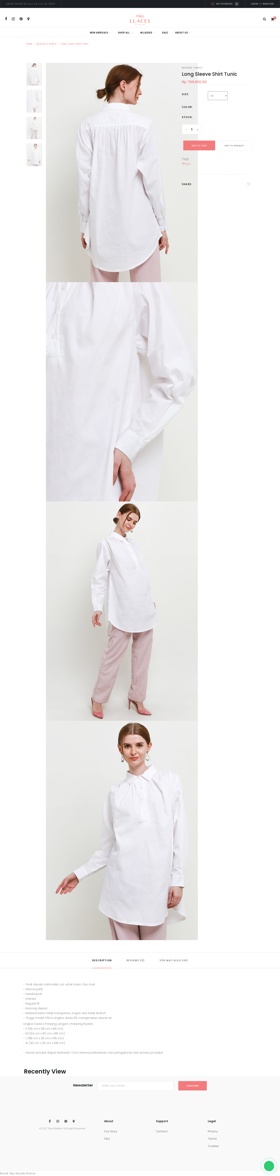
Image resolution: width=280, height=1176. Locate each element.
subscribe (192, 1085)
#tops (186, 164)
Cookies (213, 1146)
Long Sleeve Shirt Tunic (75, 43)
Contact (162, 1131)
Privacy (213, 1131)
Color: (187, 107)
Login (254, 3)
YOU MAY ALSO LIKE (174, 960)
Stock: (187, 117)
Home (29, 43)
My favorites (225, 3)
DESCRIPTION (102, 960)
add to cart (199, 145)
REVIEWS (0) (135, 960)
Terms (212, 1139)
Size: (185, 94)
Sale (165, 32)
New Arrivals (100, 32)
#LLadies (147, 32)
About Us (182, 32)
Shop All (125, 32)
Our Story (110, 1131)
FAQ (107, 1139)
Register (268, 3)
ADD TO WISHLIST (234, 145)
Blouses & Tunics (46, 43)
